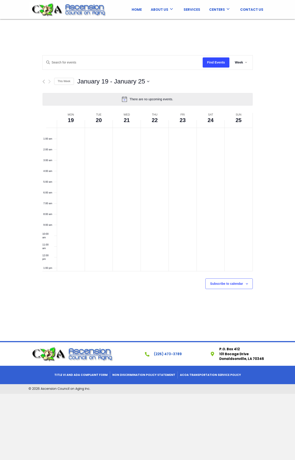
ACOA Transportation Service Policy (210, 375)
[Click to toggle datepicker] (113, 81)
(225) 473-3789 (168, 354)
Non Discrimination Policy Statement (143, 375)
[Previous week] (43, 81)
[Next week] (49, 81)
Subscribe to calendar (226, 283)
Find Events (216, 62)
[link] (136, 9)
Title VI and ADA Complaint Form (81, 375)
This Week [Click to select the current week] (64, 81)
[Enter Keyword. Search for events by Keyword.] (123, 62)
